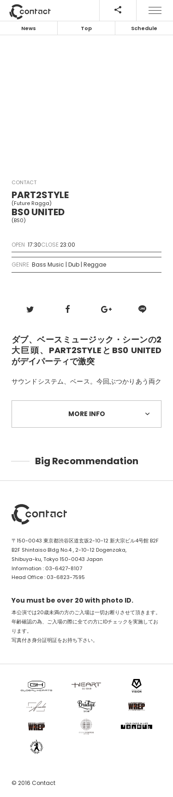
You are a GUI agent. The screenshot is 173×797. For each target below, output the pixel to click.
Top (86, 28)
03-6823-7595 (66, 577)
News (28, 28)
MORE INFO (110, 413)
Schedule (144, 28)
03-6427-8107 (63, 568)
